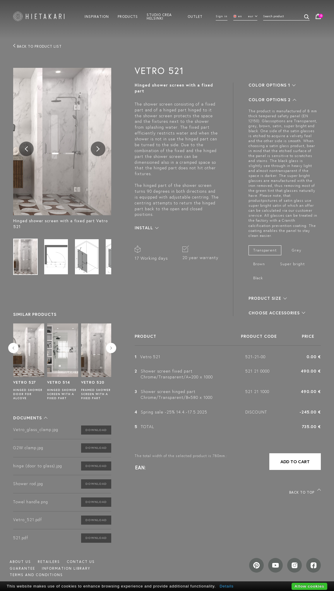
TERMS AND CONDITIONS (36, 575)
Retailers (49, 561)
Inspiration (97, 16)
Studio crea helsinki (159, 16)
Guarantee (22, 568)
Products (128, 16)
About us (20, 561)
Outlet (195, 16)
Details (227, 586)
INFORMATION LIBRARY (66, 568)
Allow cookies (309, 586)
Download (96, 430)
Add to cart (295, 461)
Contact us (81, 561)
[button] (30, 418)
